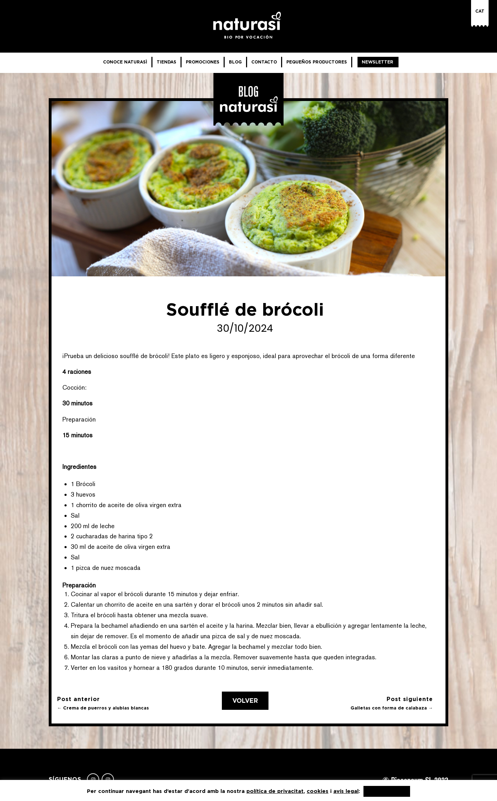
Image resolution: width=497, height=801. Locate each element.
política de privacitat (275, 791)
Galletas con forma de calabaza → (391, 708)
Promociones (202, 62)
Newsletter (377, 62)
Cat (479, 11)
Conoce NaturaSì (125, 62)
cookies (317, 791)
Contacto (264, 62)
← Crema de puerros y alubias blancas (103, 708)
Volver (245, 700)
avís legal (346, 791)
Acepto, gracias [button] (387, 791)
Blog (235, 62)
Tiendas (166, 62)
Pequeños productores (316, 62)
